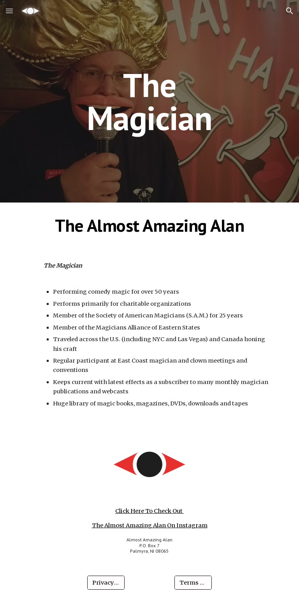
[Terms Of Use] (193, 583)
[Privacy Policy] (106, 583)
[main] (149, 101)
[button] (9, 10)
